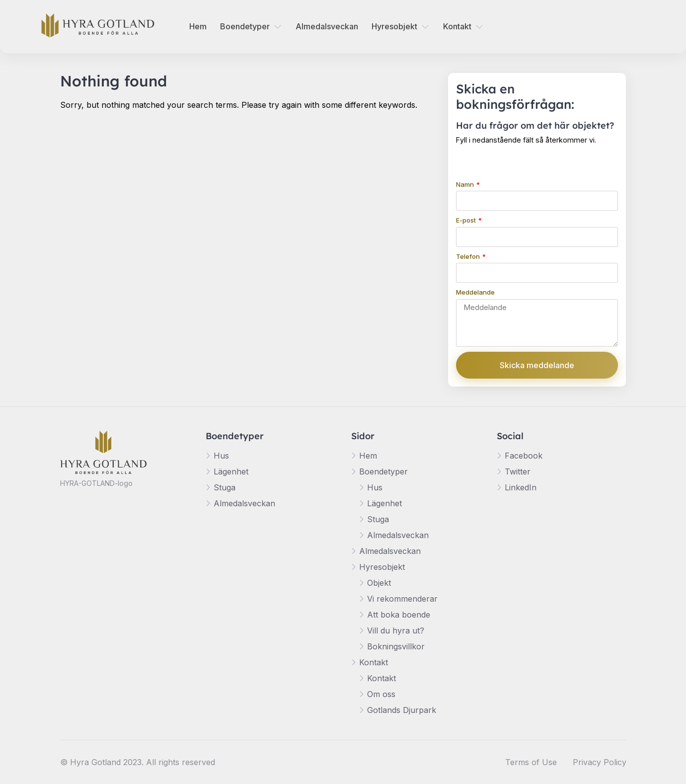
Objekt (379, 583)
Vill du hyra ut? (395, 630)
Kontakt (457, 26)
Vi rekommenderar (402, 599)
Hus (221, 456)
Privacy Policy (599, 762)
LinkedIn (520, 487)
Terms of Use (531, 762)
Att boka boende (398, 615)
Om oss (381, 694)
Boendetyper (245, 26)
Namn (465, 184)
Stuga (224, 487)
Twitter (518, 471)
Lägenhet (231, 471)
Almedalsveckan (327, 26)
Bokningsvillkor (396, 646)
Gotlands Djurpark (401, 710)
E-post (466, 220)
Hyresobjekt (394, 26)
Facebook (523, 456)
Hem (198, 26)
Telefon (468, 256)
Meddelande (475, 292)
